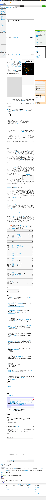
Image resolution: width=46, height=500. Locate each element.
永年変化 (15, 167)
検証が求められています (22, 225)
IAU (17, 264)
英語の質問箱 (3, 55)
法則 (12, 430)
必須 (36, 87)
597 (15, 418)
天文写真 (37, 51)
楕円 (33, 103)
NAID (20, 377)
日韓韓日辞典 (15, 0)
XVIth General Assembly (12, 313)
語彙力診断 (3, 56)
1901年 (13, 265)
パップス (15, 204)
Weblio (7, 470)
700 (17, 418)
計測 (10, 7)
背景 (36, 89)
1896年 (13, 264)
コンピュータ (2, 17)
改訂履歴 (27, 470)
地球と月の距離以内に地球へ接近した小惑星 (39, 38)
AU (23, 419)
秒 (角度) (20, 401)
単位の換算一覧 (19, 403)
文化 (1, 23)
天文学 (13, 62)
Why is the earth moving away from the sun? (21, 356)
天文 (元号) (37, 50)
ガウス (30, 141)
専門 (9, 66)
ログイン (39, 0)
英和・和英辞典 (8, 0)
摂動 (18, 312)
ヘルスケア (2, 25)
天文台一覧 (37, 56)
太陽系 (12, 63)
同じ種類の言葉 (5, 7)
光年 (20, 62)
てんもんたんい (11, 417)
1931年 (13, 273)
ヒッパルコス (24, 204)
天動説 (23, 216)
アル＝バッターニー (13, 220)
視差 (23, 150)
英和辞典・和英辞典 (37, 487)
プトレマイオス (9, 204)
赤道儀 (17, 431)
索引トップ (13, 37)
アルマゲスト (14, 216)
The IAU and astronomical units (12, 335)
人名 (1, 29)
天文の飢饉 (37, 47)
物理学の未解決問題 (28, 174)
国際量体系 (22, 403)
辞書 (1, 0)
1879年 (13, 258)
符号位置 (37, 35)
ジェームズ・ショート (19, 245)
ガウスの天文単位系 (38, 31)
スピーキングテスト (4, 57)
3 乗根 (8, 111)
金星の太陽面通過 (29, 237)
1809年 (28, 141)
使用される (19, 419)
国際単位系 (12, 297)
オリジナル (15, 320)
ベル (16, 402)
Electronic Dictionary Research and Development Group (26, 482)
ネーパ (15, 402)
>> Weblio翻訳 (43, 95)
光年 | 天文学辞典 (18, 409)
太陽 (19, 61)
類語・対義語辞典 (4, 0)
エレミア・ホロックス (19, 237)
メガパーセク (9, 392)
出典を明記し (27, 226)
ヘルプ (45, 0)
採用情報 (28, 487)
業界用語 (2, 16)
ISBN (12, 379)
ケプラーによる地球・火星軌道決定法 (17, 332)
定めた (26, 431)
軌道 (8, 429)
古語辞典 (18, 0)
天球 (19, 216)
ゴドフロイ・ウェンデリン (20, 236)
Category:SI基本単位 (21, 404)
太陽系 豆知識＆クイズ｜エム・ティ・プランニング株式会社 (16, 303)
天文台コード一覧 (38, 55)
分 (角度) (18, 401)
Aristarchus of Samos (22, 329)
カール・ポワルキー (19, 253)
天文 (7, 417)
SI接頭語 (11, 403)
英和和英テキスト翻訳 (11, 453)
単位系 (13, 403)
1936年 (15, 274)
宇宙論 (19, 65)
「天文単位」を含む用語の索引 (10, 460)
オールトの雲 (11, 64)
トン (27, 401)
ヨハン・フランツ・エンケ (20, 246)
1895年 (13, 263)
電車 (1, 18)
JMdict (10, 482)
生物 (23, 484)
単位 (11, 7)
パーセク (13, 66)
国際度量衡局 (9, 370)
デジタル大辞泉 (2, 9)
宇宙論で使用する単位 (11, 410)
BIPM (23, 306)
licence (42, 482)
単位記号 (11, 70)
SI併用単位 (18, 60)
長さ (8, 418)
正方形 (24, 429)
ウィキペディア (10, 54)
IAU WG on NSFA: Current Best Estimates (24, 319)
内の (11, 419)
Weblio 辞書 (42, 0)
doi (12, 349)
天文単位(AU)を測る (10, 395)
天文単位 (14, 401)
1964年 (13, 281)
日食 (26, 204)
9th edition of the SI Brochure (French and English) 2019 (15, 306)
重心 (24, 103)
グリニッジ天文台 (19, 274)
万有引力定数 (10, 110)
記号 (19, 58)
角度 (27, 431)
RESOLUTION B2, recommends (12, 327)
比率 (25, 429)
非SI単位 (11, 60)
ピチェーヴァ (15, 187)
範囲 (24, 431)
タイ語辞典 (36, 491)
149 (14, 418)
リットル (25, 401)
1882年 (13, 260)
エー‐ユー (37, 34)
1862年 (13, 247)
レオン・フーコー (19, 247)
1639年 (13, 237)
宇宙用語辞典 (9, 37)
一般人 (15, 66)
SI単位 (20, 60)
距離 (30, 418)
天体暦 (18, 101)
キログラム (23, 131)
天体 (12, 419)
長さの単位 (23, 392)
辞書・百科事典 (3, 31)
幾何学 (32, 150)
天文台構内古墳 (37, 57)
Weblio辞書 (41, 468)
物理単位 (16, 403)
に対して (31, 429)
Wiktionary (2, 470)
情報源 (18, 226)
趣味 (1, 26)
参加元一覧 (8, 464)
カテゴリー (18, 54)
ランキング (18, 37)
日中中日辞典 (12, 0)
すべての (28, 429)
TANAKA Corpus (2, 472)
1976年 (8, 109)
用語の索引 (15, 37)
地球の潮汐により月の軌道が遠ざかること (15, 197)
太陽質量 (14, 110)
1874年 (13, 255)
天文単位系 (27, 101)
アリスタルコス (13, 119)
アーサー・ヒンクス (19, 266)
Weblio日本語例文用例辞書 (11, 426)
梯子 (21, 159)
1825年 (13, 246)
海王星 (23, 136)
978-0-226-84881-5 (15, 379)
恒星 (28, 151)
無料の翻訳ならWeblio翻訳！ (12, 2)
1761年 (13, 245)
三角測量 (16, 151)
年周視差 (20, 153)
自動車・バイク (3, 19)
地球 (17, 61)
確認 (36, 86)
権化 (36, 85)
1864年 (13, 253)
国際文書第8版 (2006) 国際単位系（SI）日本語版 (14, 310)
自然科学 (8, 7)
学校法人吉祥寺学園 (38, 88)
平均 (29, 418)
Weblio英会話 (3, 54)
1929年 (13, 272)
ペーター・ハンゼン (19, 250)
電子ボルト (12, 402)
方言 (1, 30)
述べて (10, 430)
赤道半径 (21, 431)
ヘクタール (22, 401)
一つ (8, 431)
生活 (1, 24)
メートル (19, 418)
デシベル (19, 402)
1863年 (13, 250)
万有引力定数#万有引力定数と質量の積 (22, 110)
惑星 (25, 100)
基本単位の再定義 (26, 403)
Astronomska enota (13, 228)
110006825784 (23, 377)
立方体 (15, 429)
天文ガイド (37, 48)
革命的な (18, 429)
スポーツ (22, 484)
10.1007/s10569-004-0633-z (16, 349)
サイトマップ (7, 489)
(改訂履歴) (15, 468)
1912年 (13, 267)
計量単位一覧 (9, 386)
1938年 (13, 275)
